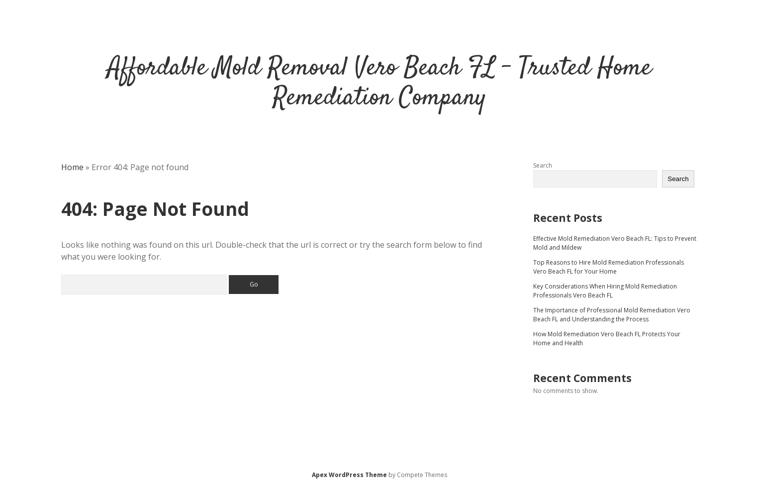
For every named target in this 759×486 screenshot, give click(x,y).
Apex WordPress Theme (349, 475)
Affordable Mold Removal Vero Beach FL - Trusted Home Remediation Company (379, 83)
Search (542, 165)
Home (72, 167)
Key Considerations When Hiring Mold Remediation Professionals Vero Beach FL (605, 290)
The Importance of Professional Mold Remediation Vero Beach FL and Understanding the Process (611, 314)
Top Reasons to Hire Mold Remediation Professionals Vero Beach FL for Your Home (608, 267)
